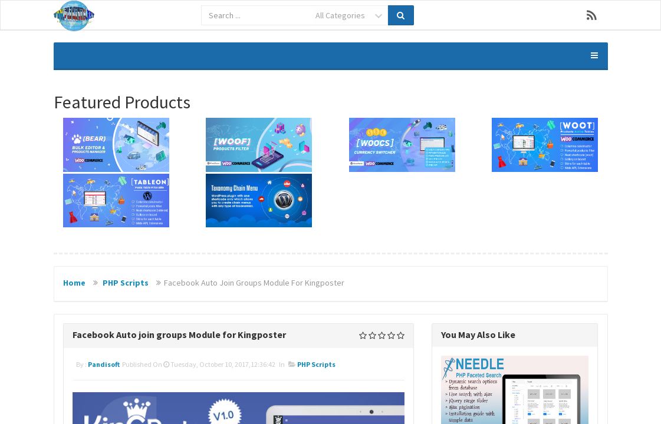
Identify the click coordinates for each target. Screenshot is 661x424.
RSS (592, 15)
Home (74, 282)
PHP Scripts (126, 282)
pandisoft (104, 364)
